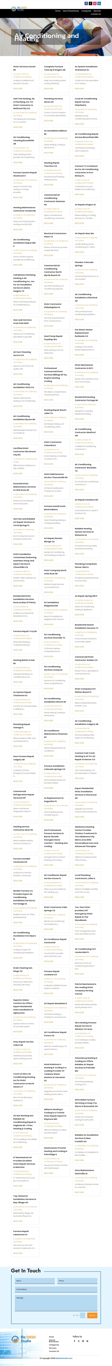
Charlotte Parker (21, 668)
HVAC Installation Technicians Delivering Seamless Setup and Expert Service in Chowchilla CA (24, 560)
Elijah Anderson (20, 295)
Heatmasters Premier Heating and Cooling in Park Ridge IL (55, 1151)
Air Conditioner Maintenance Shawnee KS (55, 733)
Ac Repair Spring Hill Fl (86, 596)
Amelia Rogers (20, 148)
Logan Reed (50, 311)
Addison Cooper (21, 571)
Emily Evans (19, 1017)
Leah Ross (49, 741)
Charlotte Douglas (83, 600)
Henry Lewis (81, 238)
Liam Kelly (49, 578)
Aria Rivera (81, 764)
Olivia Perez (81, 305)
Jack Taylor (81, 1178)
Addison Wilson (51, 773)
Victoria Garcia (20, 1171)
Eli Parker (18, 530)
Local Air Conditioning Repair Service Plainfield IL (86, 101)
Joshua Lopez (51, 74)
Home (57, 11)
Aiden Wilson (19, 866)
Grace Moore (82, 728)
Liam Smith (50, 417)
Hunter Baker (19, 180)
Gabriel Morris (51, 449)
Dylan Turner (50, 674)
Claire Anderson (52, 344)
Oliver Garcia (20, 250)
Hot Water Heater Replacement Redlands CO (84, 332)
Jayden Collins (51, 209)
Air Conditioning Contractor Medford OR (85, 432)
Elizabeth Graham (83, 141)
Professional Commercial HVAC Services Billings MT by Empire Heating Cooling (55, 375)
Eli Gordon (19, 1091)
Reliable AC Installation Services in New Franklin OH (86, 1138)
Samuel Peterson (52, 546)
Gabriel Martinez (21, 700)
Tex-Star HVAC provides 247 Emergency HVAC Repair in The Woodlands (84, 914)
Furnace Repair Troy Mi (25, 631)
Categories (86, 11)
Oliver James (20, 494)
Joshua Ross (50, 610)
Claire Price (19, 764)
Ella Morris (49, 514)
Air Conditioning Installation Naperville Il (24, 242)
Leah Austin (81, 1110)
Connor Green (20, 74)
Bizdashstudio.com (63, 1358)
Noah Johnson (82, 664)
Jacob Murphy (51, 1159)
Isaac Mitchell (82, 571)
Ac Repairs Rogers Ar (85, 204)
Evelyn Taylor (20, 834)
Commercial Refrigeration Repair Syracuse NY (23, 794)
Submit (92, 1315)
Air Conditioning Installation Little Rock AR (86, 297)
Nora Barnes (19, 1207)
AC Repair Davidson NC (86, 499)
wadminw (18, 215)
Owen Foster (19, 113)
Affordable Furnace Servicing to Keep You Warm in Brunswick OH (86, 1103)
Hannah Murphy (20, 802)
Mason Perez (19, 943)
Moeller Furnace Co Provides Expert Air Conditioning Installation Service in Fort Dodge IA (24, 897)
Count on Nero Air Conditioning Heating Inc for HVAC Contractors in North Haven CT (24, 1080)
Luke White (50, 1040)
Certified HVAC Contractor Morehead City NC (24, 451)
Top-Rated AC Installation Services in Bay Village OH (24, 1199)
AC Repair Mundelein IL (55, 1003)
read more (17, 88)
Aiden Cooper (51, 850)
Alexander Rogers (21, 732)
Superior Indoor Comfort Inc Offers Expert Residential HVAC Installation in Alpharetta (23, 1006)
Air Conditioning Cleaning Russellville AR (23, 140)
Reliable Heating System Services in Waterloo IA (84, 531)
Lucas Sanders (51, 642)
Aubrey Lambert (82, 440)
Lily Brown (49, 979)
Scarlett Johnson (52, 170)
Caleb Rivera (20, 359)
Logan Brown (50, 241)
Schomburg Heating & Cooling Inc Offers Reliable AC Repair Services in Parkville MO (86, 1064)
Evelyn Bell (50, 482)
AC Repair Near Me (84, 233)
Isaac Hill (80, 404)
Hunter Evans (50, 279)
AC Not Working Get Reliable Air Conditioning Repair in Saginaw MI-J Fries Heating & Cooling (24, 1122)
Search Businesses (71, 11)
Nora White (81, 924)
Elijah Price (80, 632)
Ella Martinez (19, 424)
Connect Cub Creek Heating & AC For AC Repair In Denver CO (85, 756)
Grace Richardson (52, 106)
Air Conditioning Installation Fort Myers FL (24, 935)
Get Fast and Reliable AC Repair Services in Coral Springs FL (24, 522)
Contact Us (96, 14)
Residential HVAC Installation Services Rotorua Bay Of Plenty (24, 599)
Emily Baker (19, 327)
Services (97, 11)
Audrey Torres (82, 209)
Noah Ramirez (20, 607)
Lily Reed (18, 459)
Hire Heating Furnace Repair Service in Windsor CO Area (85, 1025)
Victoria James (20, 635)
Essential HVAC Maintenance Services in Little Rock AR (24, 486)
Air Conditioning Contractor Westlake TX (85, 467)
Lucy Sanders (20, 908)
